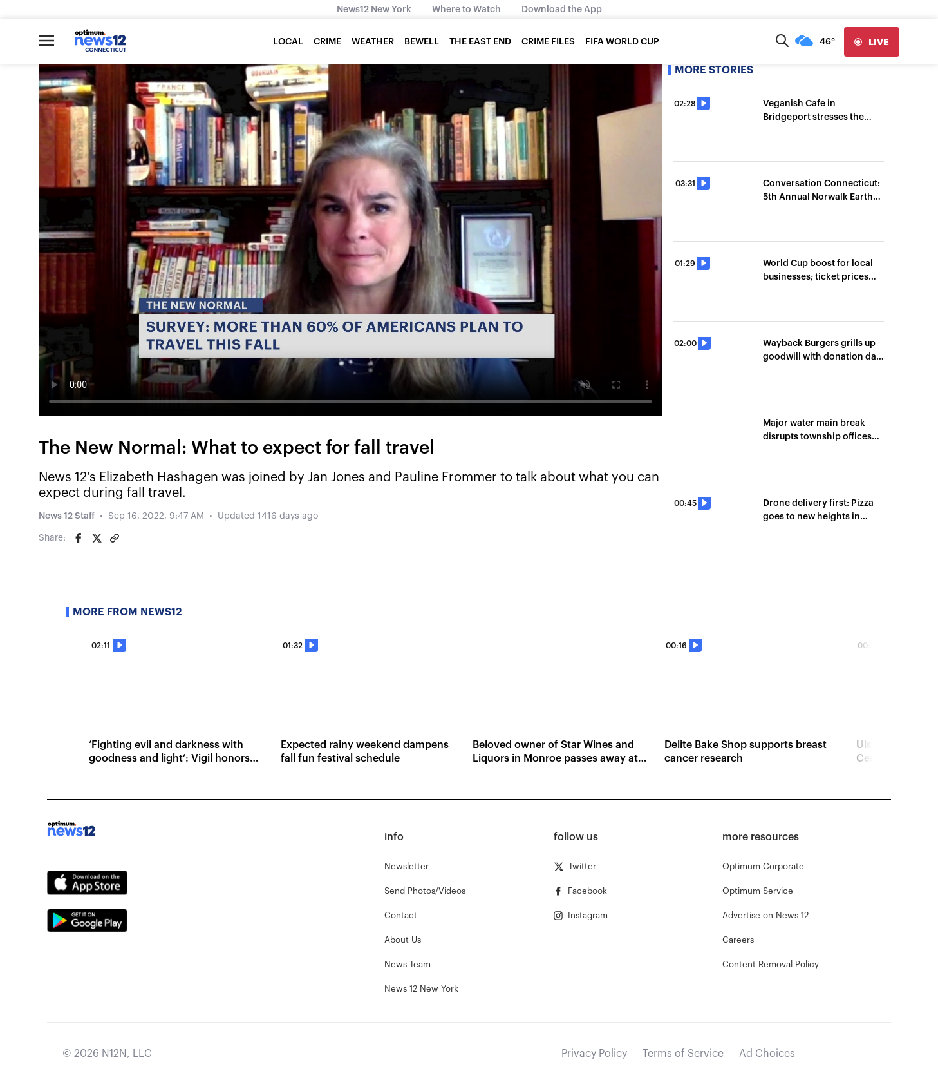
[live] (871, 42)
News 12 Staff (67, 516)
